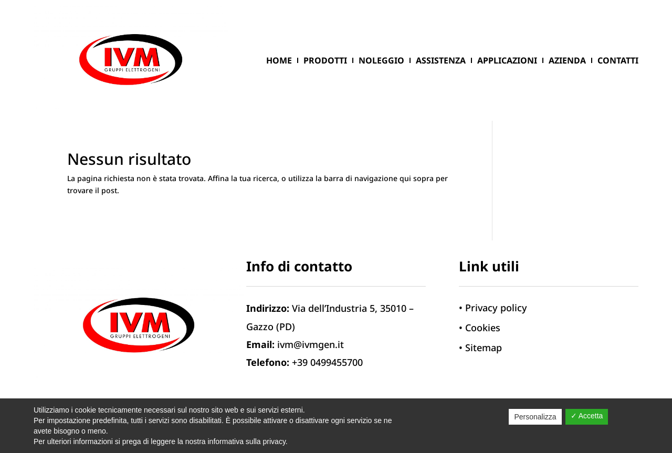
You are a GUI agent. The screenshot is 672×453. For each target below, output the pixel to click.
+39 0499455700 (327, 362)
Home (279, 60)
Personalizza (535, 417)
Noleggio (381, 60)
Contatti (617, 60)
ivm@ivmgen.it (310, 344)
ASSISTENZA (441, 60)
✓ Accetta (587, 416)
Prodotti (325, 60)
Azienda (567, 60)
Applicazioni (507, 60)
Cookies (482, 327)
